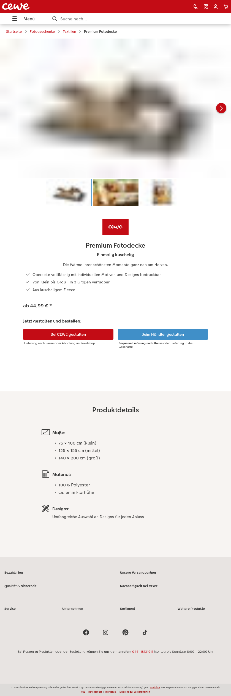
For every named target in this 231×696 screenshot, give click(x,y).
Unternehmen (72, 608)
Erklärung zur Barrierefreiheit (134, 692)
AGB (83, 692)
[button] (216, 7)
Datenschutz (95, 692)
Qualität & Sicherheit (20, 586)
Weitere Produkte (191, 608)
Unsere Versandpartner (138, 572)
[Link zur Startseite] (46, 6)
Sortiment (127, 608)
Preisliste (155, 687)
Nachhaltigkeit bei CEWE (139, 586)
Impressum (110, 692)
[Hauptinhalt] (115, 298)
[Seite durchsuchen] (140, 18)
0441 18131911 (142, 651)
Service (10, 608)
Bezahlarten (13, 572)
